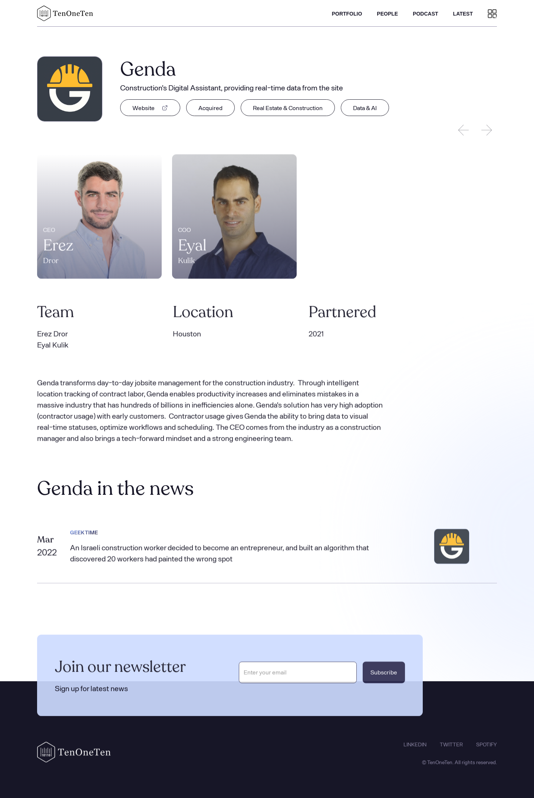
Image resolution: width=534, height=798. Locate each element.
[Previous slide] (463, 130)
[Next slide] (486, 130)
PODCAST (425, 14)
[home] (65, 13)
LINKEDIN (414, 749)
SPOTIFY (486, 749)
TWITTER (451, 749)
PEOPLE (387, 14)
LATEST (463, 14)
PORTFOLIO (347, 14)
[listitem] (99, 217)
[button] (492, 13)
